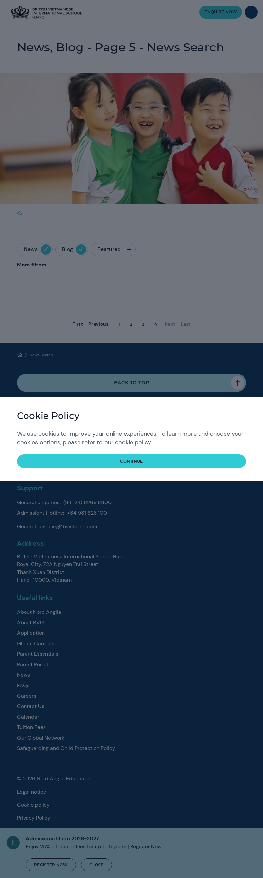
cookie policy (133, 442)
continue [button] (131, 461)
